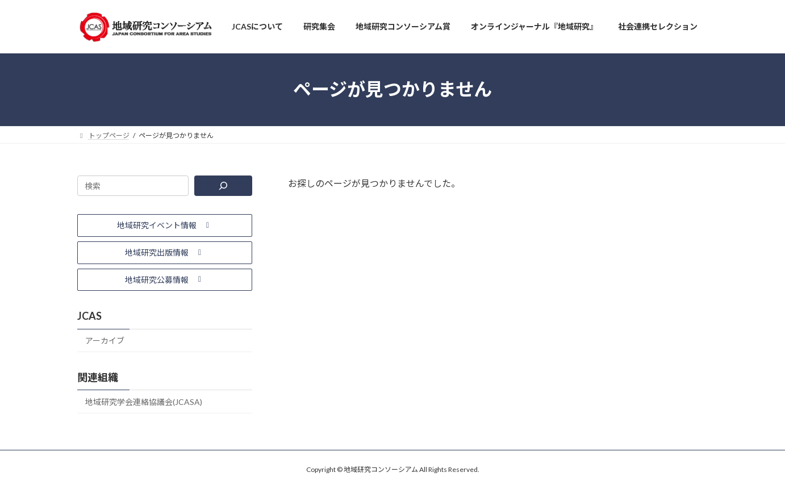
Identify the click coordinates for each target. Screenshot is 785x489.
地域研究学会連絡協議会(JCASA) (143, 402)
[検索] (223, 185)
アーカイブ (104, 340)
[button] (164, 225)
